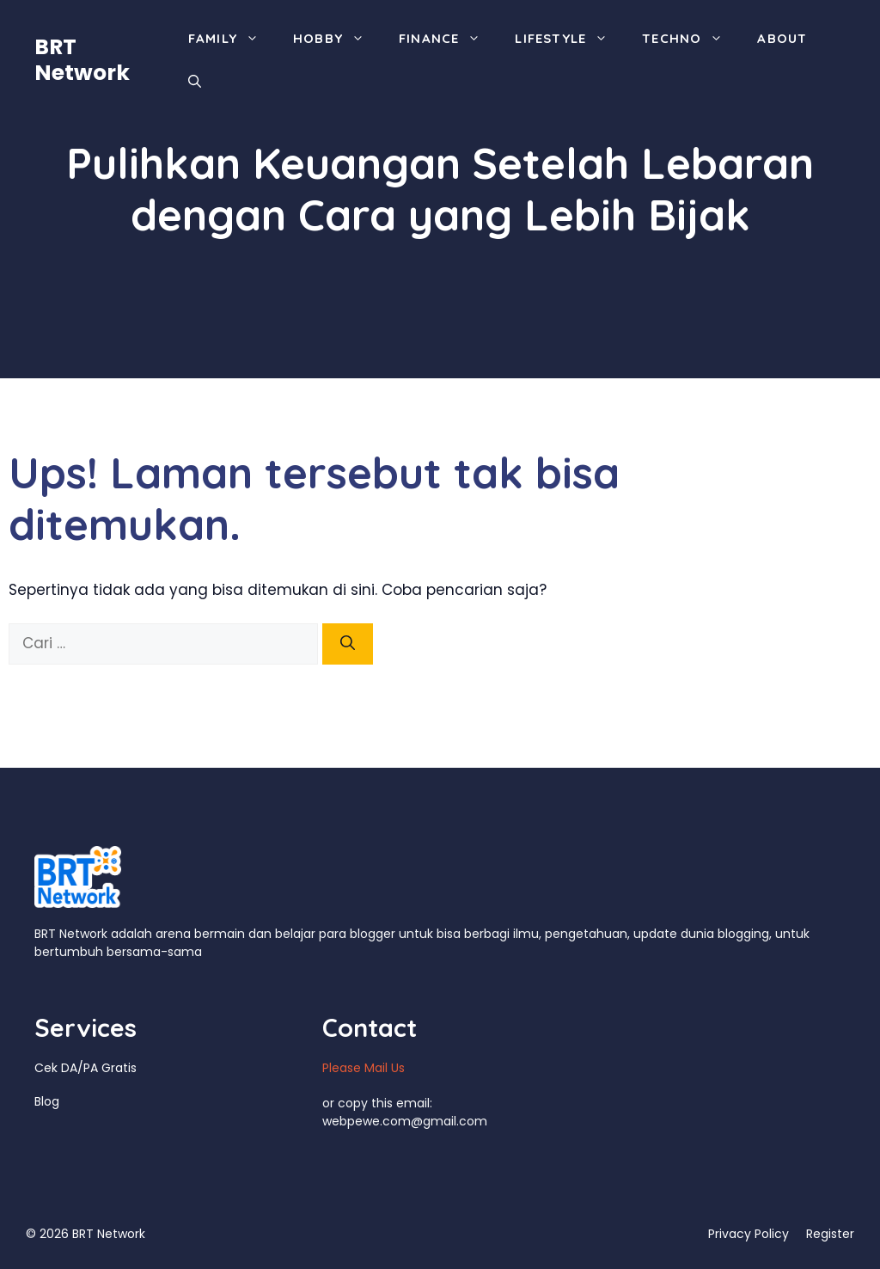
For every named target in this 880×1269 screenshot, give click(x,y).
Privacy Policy (748, 1233)
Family (232, 38)
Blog (46, 1101)
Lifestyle (570, 38)
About (782, 38)
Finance (448, 38)
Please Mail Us (363, 1067)
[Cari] (347, 644)
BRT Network (82, 60)
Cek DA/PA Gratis (85, 1067)
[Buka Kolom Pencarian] (194, 81)
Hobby (337, 38)
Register (830, 1233)
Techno (691, 38)
